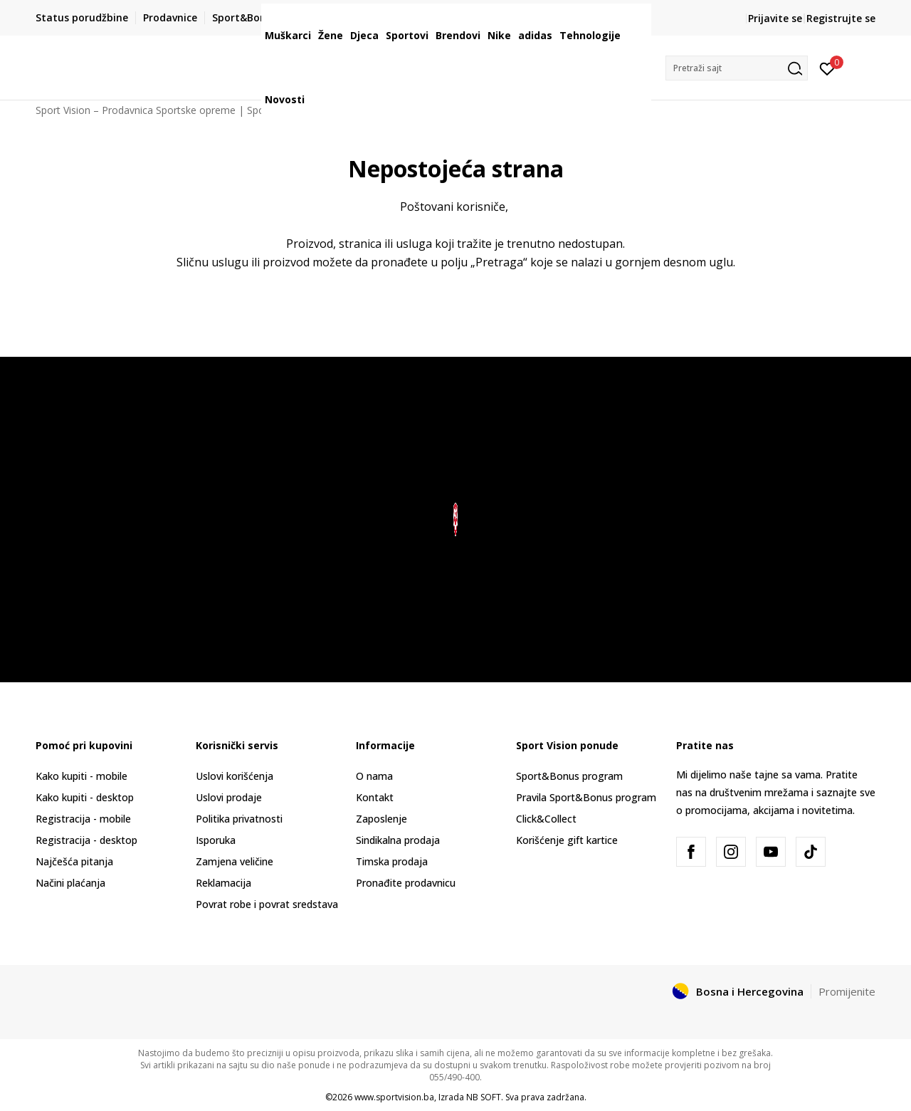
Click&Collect (546, 818)
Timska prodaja (392, 861)
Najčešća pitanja (74, 861)
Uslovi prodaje (229, 797)
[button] (736, 68)
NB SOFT (483, 1097)
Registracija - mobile (83, 818)
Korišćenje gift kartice (567, 840)
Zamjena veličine (234, 861)
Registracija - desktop (86, 840)
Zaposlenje (381, 818)
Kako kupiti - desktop (85, 797)
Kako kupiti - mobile (81, 776)
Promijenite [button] (846, 991)
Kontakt (375, 797)
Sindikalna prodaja (398, 840)
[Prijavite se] (827, 67)
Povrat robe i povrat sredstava (267, 904)
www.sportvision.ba (394, 1097)
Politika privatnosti (239, 818)
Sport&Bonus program (569, 776)
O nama (374, 776)
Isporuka (216, 840)
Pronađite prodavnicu (406, 883)
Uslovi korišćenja (234, 776)
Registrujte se (840, 18)
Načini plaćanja (70, 883)
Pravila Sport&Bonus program (586, 797)
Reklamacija (223, 883)
